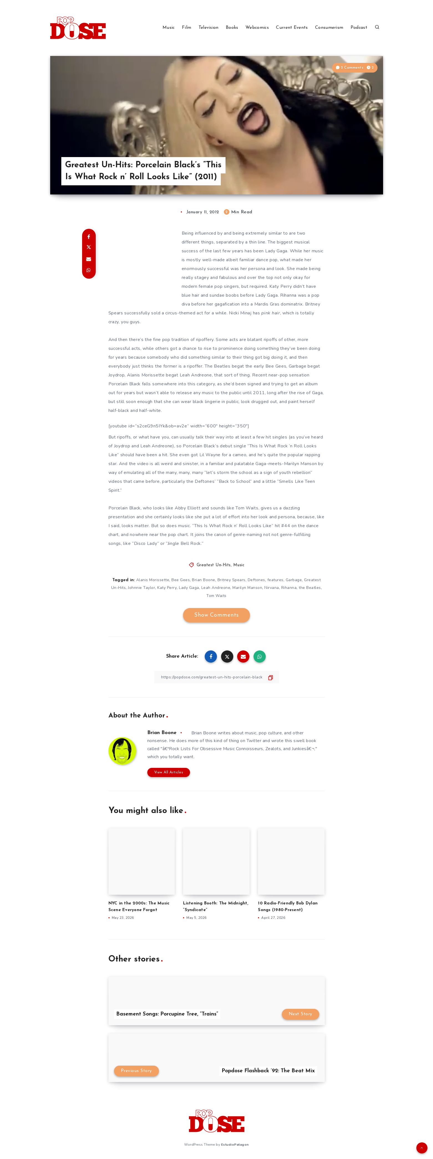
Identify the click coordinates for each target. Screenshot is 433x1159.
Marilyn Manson (247, 587)
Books (232, 27)
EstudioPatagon (235, 1144)
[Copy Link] (216, 677)
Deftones (256, 580)
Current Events (292, 27)
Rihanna (289, 587)
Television (209, 27)
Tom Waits (216, 595)
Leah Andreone (216, 587)
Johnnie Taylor (141, 587)
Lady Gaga (189, 587)
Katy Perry (167, 587)
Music (169, 27)
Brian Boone (203, 580)
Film (186, 27)
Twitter (254, 741)
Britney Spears (231, 580)
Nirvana (271, 587)
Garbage (294, 580)
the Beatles (310, 587)
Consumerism (329, 27)
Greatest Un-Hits (214, 565)
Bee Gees (180, 580)
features (275, 580)
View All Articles (168, 772)
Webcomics (257, 27)
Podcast (359, 27)
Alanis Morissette (152, 580)
